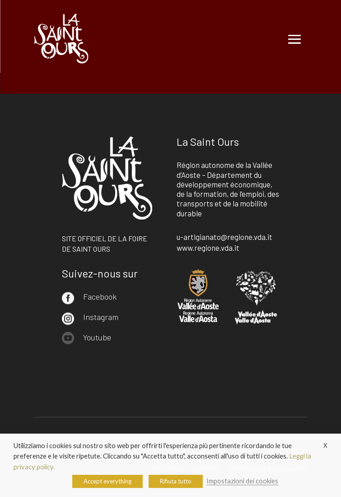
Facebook (100, 296)
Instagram (100, 317)
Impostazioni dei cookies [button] (242, 481)
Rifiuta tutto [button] (176, 481)
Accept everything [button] (107, 481)
